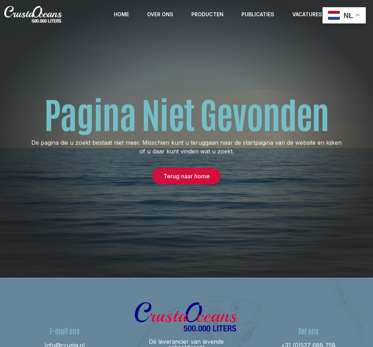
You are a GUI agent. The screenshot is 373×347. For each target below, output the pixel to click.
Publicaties (257, 14)
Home (121, 14)
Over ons (160, 14)
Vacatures (307, 14)
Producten (207, 14)
